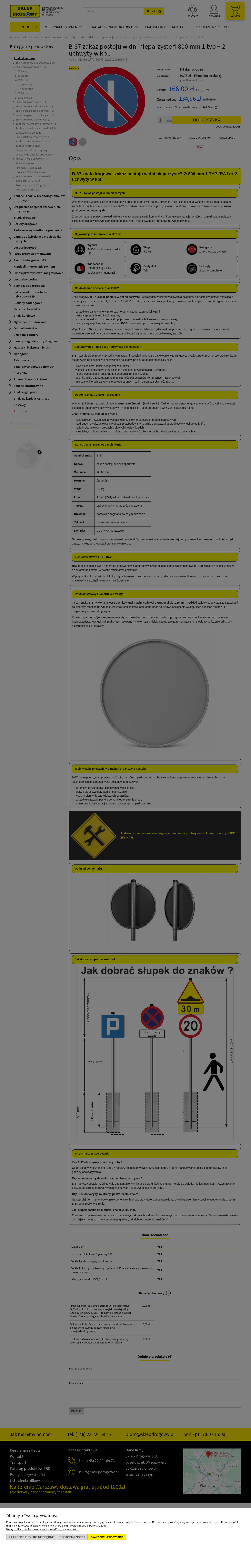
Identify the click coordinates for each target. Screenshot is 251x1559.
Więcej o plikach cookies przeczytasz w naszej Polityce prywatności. (42, 1529)
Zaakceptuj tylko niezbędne (31, 1537)
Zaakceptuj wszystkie (107, 1537)
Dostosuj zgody (72, 1537)
